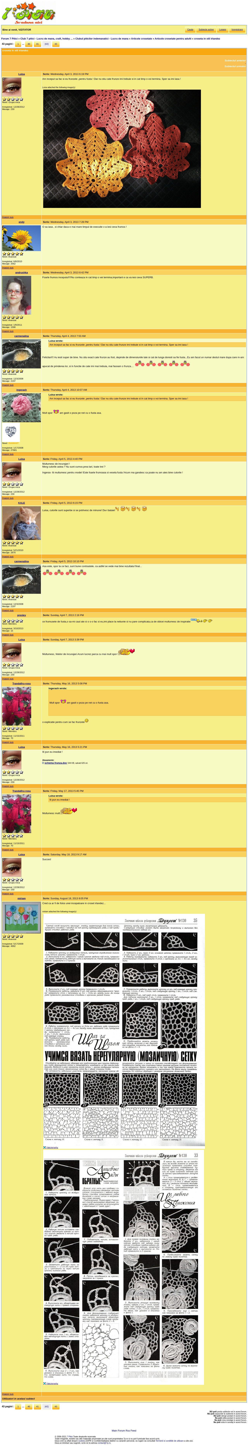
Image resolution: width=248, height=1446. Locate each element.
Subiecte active (206, 29)
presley (21, 615)
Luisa (21, 74)
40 (29, 44)
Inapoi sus (7, 217)
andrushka (21, 272)
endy (21, 222)
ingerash (21, 389)
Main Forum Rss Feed (124, 1430)
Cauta (190, 29)
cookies (81, 1441)
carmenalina (21, 336)
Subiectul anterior (235, 60)
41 (37, 44)
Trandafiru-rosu (21, 683)
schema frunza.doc (56, 762)
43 (56, 44)
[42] (46, 44)
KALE (21, 502)
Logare (222, 29)
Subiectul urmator (235, 66)
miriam (21, 898)
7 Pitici (70, 1437)
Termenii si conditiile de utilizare (170, 1441)
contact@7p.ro (104, 1443)
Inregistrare (237, 29)
